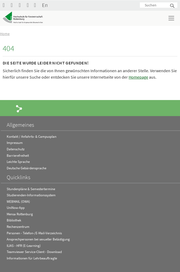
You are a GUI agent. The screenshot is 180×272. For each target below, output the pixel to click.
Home (5, 33)
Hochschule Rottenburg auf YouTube (13, 5)
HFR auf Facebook (5, 5)
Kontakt (36, 5)
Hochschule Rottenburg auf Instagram (21, 5)
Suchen (172, 6)
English (44, 5)
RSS (29, 5)
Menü (171, 18)
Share (19, 108)
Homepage (138, 77)
